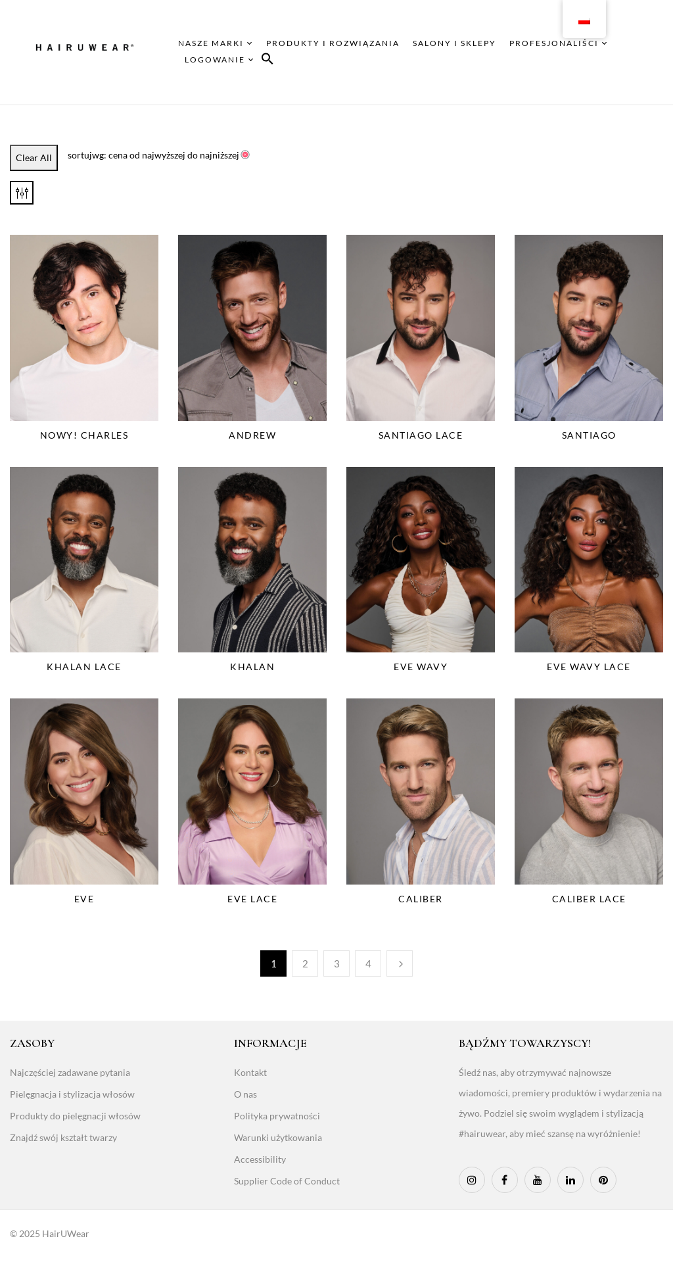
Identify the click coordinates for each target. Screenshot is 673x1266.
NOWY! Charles (84, 435)
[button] (267, 61)
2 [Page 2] (305, 963)
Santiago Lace (421, 435)
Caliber (420, 898)
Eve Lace (252, 898)
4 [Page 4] (368, 963)
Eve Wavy (421, 666)
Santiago (589, 435)
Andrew (252, 435)
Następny (399, 963)
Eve (84, 898)
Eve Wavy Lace (589, 666)
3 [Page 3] (337, 963)
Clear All (34, 157)
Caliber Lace (589, 898)
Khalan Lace (84, 666)
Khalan (252, 666)
